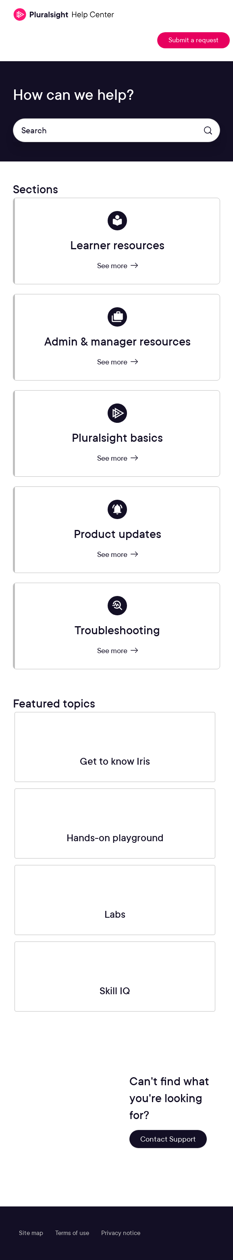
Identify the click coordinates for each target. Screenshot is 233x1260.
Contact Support (168, 1139)
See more (117, 265)
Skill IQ (115, 991)
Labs (114, 914)
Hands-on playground (115, 838)
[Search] (116, 130)
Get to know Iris (115, 761)
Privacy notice (120, 1233)
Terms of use (72, 1233)
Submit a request (193, 40)
